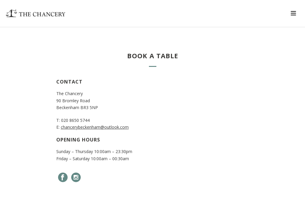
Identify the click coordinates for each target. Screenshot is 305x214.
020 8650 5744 (75, 120)
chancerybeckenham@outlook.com (95, 127)
